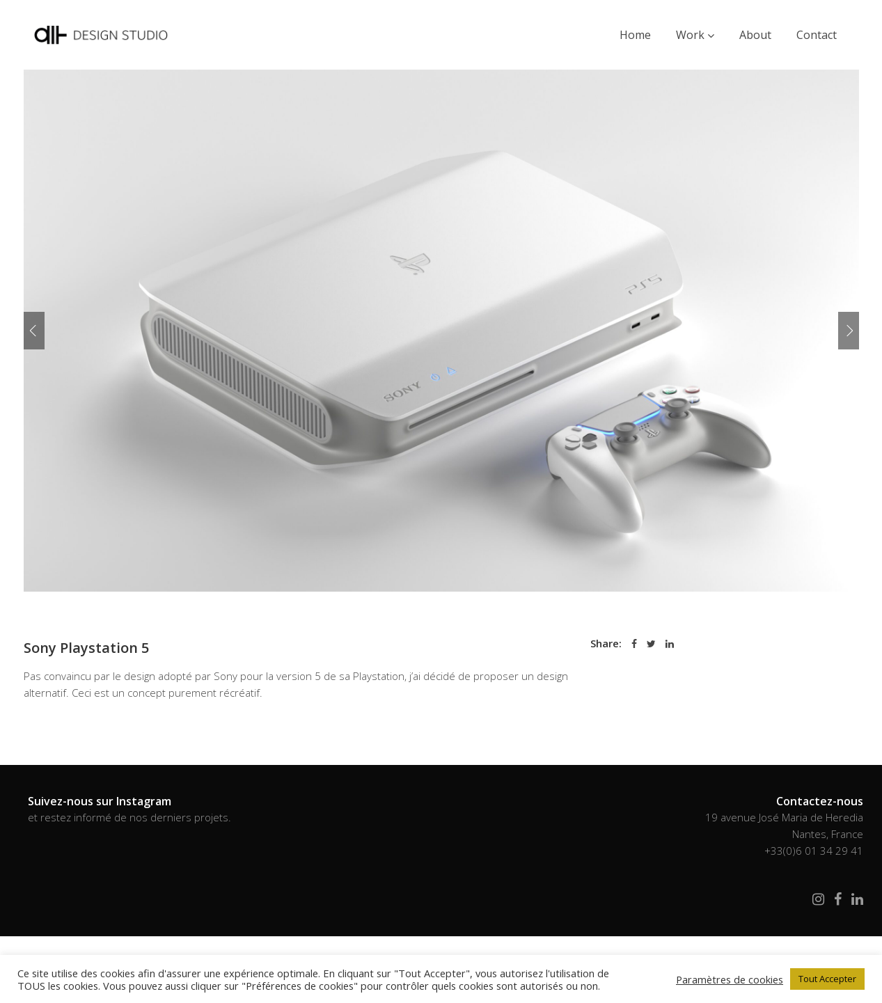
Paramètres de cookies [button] (729, 979)
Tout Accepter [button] (827, 978)
